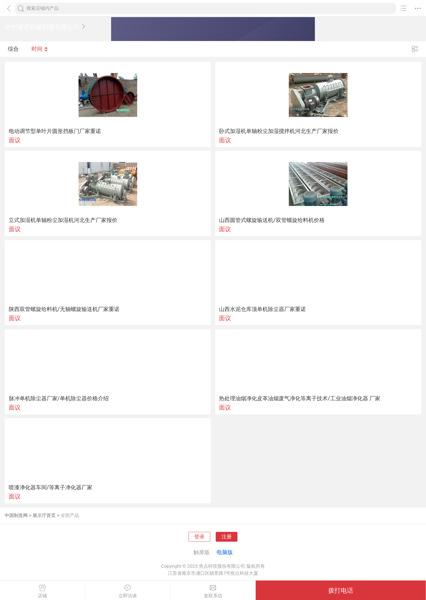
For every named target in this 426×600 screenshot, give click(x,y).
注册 (226, 537)
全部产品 (70, 515)
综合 (13, 49)
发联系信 (213, 591)
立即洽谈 (128, 591)
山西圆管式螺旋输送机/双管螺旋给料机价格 (271, 220)
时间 (40, 49)
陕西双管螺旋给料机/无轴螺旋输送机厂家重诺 (64, 309)
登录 (199, 537)
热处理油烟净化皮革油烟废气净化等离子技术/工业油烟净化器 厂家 (299, 398)
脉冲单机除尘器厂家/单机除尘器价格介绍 (59, 398)
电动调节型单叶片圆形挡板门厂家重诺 (55, 131)
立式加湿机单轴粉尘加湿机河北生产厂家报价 (63, 220)
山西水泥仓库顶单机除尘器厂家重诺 (262, 309)
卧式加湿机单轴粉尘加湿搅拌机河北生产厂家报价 (279, 131)
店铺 (42, 591)
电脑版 (225, 552)
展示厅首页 (44, 515)
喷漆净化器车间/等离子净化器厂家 (50, 487)
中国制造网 (16, 515)
